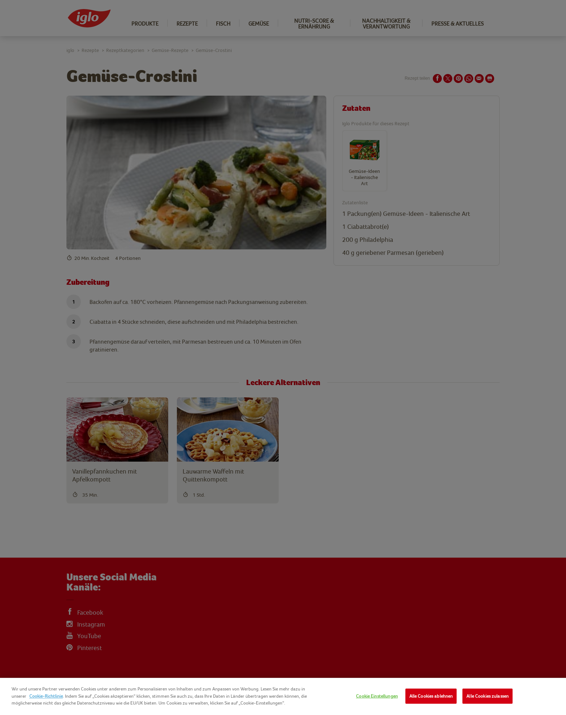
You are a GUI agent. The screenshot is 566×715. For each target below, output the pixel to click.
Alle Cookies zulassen (487, 696)
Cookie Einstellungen (377, 696)
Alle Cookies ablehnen (431, 696)
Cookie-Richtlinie (46, 696)
